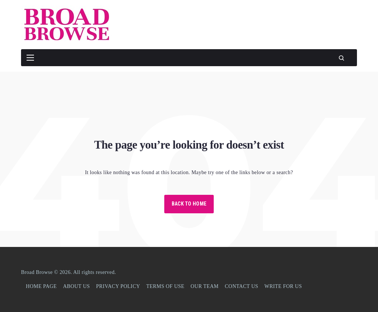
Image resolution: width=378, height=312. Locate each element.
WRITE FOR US (283, 286)
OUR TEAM (204, 286)
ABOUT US (76, 286)
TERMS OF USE (165, 286)
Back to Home (189, 204)
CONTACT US (241, 286)
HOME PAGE (41, 286)
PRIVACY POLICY (118, 286)
